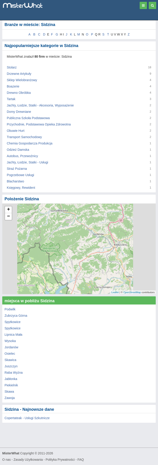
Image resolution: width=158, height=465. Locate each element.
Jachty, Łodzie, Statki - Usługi (27, 162)
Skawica (10, 360)
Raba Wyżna (14, 372)
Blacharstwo (15, 181)
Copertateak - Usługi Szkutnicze (27, 418)
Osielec (10, 353)
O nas (6, 459)
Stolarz (12, 67)
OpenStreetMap (132, 292)
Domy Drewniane (19, 111)
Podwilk (10, 309)
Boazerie (13, 86)
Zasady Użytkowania (28, 459)
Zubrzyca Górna (16, 315)
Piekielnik (11, 385)
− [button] (8, 216)
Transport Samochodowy (24, 137)
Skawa (9, 391)
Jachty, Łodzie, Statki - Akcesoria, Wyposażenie (40, 105)
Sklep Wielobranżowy (22, 80)
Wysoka (10, 341)
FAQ (80, 459)
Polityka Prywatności (59, 459)
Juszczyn (11, 366)
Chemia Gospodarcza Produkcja (30, 143)
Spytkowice (13, 322)
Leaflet (115, 292)
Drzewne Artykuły (19, 74)
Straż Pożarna (17, 168)
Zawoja (10, 398)
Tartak (11, 99)
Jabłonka (11, 379)
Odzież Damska (18, 149)
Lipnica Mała (13, 334)
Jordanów (11, 347)
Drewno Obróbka (19, 92)
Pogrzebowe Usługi (20, 175)
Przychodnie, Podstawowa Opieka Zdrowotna (39, 124)
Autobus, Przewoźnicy (22, 156)
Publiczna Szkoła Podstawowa (28, 118)
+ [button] (8, 209)
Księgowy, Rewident (21, 187)
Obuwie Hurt (15, 130)
